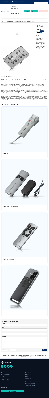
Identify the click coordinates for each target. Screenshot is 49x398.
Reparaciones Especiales (30, 383)
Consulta (4, 336)
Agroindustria (28, 371)
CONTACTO (13, 15)
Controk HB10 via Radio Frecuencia (10, 206)
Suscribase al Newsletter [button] (22, 3)
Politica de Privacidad (5, 379)
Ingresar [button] (28, 11)
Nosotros (2, 371)
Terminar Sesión (44, 11)
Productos (13, 6)
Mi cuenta (35, 11)
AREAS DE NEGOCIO (15, 8)
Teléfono (4, 332)
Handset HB (5, 153)
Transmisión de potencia (30, 385)
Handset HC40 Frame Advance (9, 312)
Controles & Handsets (18, 21)
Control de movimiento (29, 380)
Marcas (2, 372)
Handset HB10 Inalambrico (8, 259)
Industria (27, 374)
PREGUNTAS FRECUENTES (16, 13)
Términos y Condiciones (5, 377)
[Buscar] (34, 3)
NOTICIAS (18, 11)
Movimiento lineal (10, 21)
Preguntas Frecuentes (5, 374)
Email (3, 327)
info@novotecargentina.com (19, 1)
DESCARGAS (10, 76)
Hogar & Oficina (28, 372)
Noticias (2, 376)
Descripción (4, 76)
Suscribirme (12, 391)
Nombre (3, 323)
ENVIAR (44, 349)
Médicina (27, 376)
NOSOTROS (13, 11)
